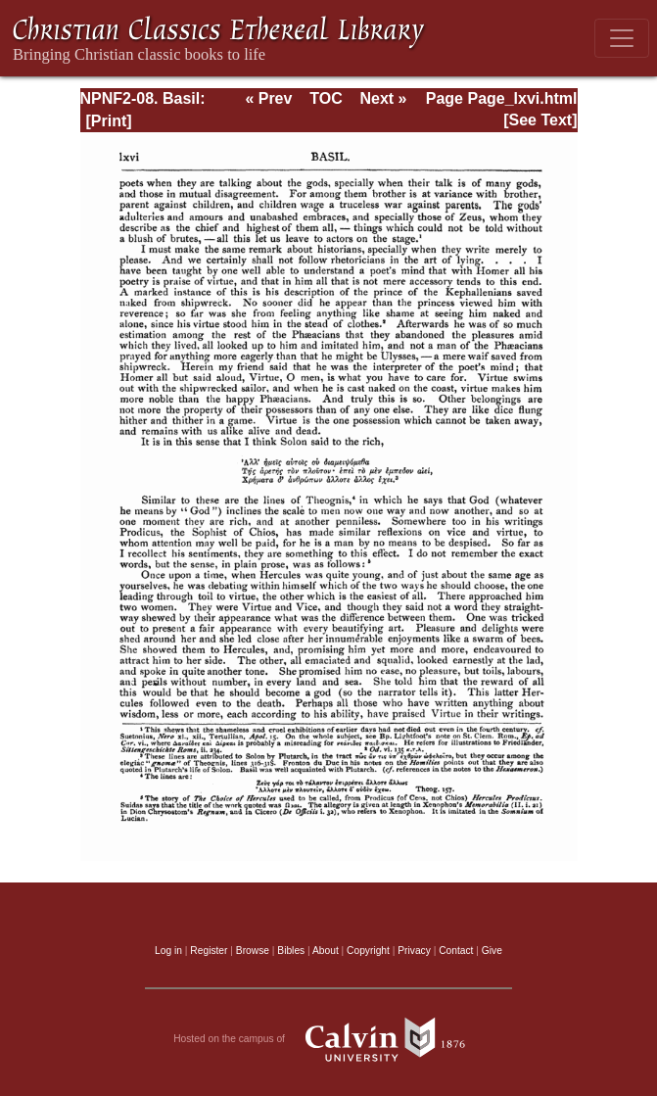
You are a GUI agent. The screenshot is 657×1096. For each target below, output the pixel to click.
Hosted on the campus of (328, 1039)
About (325, 950)
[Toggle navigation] (621, 38)
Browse (252, 950)
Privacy (414, 950)
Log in (168, 950)
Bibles (291, 950)
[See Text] (540, 120)
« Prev (268, 98)
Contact (456, 950)
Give (492, 950)
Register (208, 950)
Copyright (368, 950)
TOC (325, 98)
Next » (382, 98)
